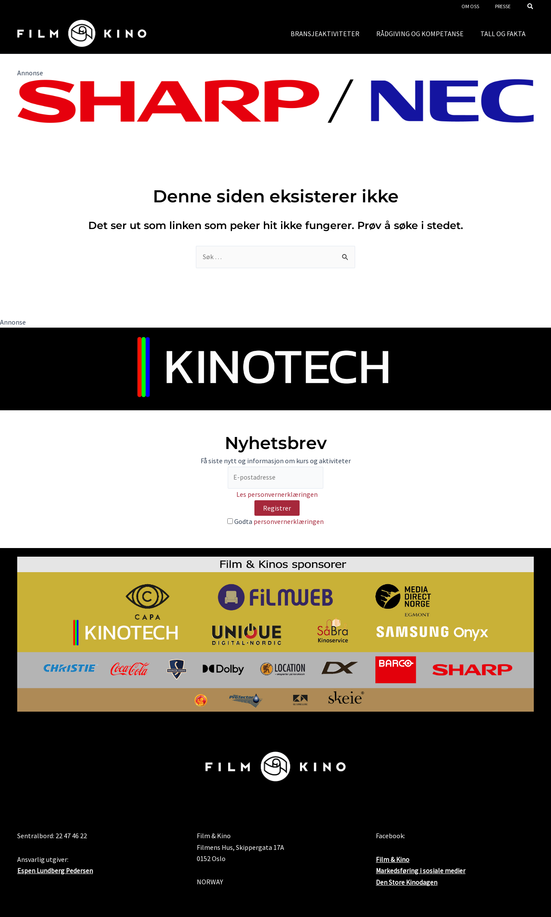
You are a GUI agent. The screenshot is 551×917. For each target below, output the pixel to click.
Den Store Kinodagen (407, 886)
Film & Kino (393, 863)
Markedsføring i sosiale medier (421, 874)
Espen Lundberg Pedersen (55, 874)
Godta (275, 521)
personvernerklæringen (289, 521)
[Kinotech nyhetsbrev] (275, 368)
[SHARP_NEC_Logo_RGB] (275, 100)
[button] (530, 7)
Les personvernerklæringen (277, 495)
